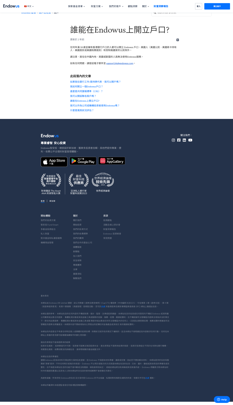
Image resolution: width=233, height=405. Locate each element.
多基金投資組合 (48, 229)
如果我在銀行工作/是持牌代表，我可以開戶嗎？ (95, 81)
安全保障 (77, 260)
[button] (30, 6)
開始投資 (77, 224)
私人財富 (45, 233)
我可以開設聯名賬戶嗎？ (83, 96)
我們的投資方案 (48, 220)
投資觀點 (107, 220)
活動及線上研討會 (111, 224)
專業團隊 (77, 265)
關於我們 (77, 220)
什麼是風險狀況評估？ (82, 110)
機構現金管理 (47, 242)
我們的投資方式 (80, 229)
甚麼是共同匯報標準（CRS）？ (86, 91)
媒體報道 (77, 247)
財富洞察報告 (109, 229)
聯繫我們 (77, 278)
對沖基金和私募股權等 (51, 238)
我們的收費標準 (80, 233)
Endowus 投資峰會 (112, 233)
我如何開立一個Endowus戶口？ (86, 86)
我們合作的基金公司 (82, 242)
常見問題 (107, 238)
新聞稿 (76, 251)
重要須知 (77, 274)
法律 (75, 269)
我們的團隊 (78, 238)
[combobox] (181, 12)
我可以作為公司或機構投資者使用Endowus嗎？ (95, 105)
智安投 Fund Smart (50, 224)
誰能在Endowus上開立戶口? (84, 100)
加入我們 (77, 256)
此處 (103, 306)
